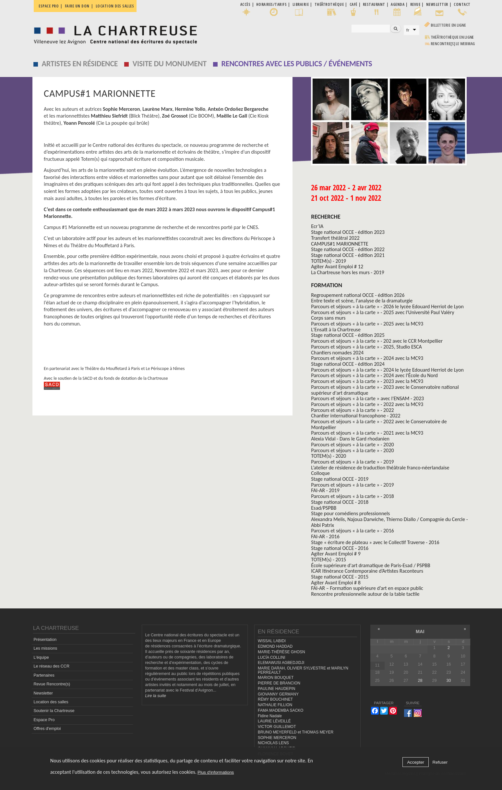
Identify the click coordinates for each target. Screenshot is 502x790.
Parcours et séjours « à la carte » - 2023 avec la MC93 (367, 381)
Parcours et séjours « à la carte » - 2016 (352, 531)
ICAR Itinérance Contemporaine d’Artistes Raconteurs (367, 571)
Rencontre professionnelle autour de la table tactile (365, 594)
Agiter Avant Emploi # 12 (337, 266)
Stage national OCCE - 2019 (339, 479)
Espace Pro (43, 720)
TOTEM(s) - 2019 (328, 261)
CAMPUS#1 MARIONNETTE (339, 244)
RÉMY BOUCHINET (275, 699)
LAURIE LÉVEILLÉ (274, 721)
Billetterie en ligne (448, 25)
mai (420, 631)
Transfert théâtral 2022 (335, 238)
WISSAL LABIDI (272, 641)
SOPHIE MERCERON (277, 737)
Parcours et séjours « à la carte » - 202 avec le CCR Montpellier (377, 341)
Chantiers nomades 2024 (337, 353)
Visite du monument (170, 63)
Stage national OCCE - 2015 (339, 577)
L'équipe (41, 657)
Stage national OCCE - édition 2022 (348, 249)
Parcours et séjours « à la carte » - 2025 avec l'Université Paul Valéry (382, 312)
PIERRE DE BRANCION (279, 683)
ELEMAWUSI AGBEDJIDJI (281, 662)
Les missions (45, 648)
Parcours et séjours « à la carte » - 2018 (352, 496)
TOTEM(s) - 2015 (328, 559)
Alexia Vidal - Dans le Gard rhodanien (350, 439)
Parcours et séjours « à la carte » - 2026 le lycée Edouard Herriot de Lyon (387, 306)
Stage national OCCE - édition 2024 (348, 364)
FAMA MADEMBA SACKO (280, 710)
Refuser (440, 762)
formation (326, 285)
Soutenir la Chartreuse (53, 710)
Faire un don (77, 6)
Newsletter (43, 693)
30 (448, 680)
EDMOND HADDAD (275, 646)
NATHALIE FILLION (275, 705)
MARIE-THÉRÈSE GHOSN (281, 652)
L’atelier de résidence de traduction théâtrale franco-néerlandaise (380, 468)
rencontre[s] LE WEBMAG (453, 43)
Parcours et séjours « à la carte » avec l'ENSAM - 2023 (367, 398)
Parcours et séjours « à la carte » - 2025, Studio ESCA (366, 347)
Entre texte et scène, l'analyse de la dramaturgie (361, 301)
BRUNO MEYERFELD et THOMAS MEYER (295, 732)
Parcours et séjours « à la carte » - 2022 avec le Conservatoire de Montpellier (379, 424)
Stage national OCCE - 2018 (339, 502)
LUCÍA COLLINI (271, 657)
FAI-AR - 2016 (325, 536)
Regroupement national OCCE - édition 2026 (357, 295)
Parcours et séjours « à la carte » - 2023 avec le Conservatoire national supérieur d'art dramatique (385, 390)
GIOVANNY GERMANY (278, 694)
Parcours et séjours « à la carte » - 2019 (352, 462)
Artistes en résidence (80, 63)
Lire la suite (155, 696)
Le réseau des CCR (51, 666)
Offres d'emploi (47, 728)
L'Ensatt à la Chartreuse (336, 329)
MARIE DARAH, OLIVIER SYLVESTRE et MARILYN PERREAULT (303, 670)
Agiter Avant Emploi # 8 (336, 583)
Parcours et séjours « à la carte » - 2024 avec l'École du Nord (374, 375)
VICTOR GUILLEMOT (277, 726)
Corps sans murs (328, 318)
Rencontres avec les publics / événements (296, 63)
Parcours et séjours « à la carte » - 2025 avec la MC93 (367, 324)
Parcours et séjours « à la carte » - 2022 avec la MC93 (367, 404)
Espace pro (49, 6)
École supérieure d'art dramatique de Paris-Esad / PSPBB (370, 565)
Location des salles (115, 6)
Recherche (325, 216)
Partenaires (43, 675)
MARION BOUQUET (275, 677)
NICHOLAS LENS (273, 743)
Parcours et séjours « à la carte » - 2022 (352, 410)
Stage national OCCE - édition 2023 (348, 232)
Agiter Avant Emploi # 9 (336, 554)
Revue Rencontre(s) (51, 684)
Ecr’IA (317, 226)
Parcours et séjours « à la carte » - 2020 (352, 444)
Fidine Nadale (270, 716)
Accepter (415, 762)
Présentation (44, 639)
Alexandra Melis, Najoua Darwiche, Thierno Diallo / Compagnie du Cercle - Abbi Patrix (389, 522)
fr (408, 30)
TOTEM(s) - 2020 (328, 456)
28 (420, 680)
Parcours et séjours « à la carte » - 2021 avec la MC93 (367, 433)
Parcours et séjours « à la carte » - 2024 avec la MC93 (367, 358)
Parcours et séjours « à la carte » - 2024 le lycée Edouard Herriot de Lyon (387, 370)
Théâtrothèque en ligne (452, 37)
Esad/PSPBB (323, 508)
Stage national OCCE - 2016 (339, 548)
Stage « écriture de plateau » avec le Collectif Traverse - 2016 (375, 542)
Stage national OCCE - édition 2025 (348, 335)
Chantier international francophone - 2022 (355, 416)
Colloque (320, 473)
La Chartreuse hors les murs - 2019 (347, 272)
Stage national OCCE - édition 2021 (348, 255)
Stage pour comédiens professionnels (350, 513)
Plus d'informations (215, 772)
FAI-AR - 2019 (325, 490)
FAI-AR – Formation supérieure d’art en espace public (367, 588)
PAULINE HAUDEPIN (276, 688)
